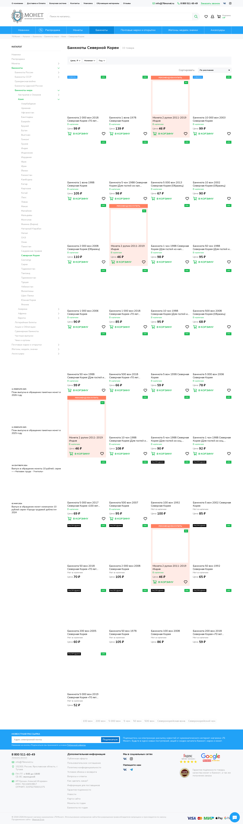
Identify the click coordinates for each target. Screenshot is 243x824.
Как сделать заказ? (77, 780)
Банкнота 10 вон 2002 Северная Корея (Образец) (209, 184)
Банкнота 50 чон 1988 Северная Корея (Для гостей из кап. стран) (86, 376)
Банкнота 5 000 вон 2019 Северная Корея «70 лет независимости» (83, 696)
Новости (71, 794)
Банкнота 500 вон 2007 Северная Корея (123, 504)
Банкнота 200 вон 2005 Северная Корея (81, 632)
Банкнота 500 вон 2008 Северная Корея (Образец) (209, 312)
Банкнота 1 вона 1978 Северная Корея (122, 119)
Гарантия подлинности (79, 789)
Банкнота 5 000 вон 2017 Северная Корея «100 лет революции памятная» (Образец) (83, 504)
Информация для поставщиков (83, 785)
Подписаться (110, 739)
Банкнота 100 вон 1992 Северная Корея (165, 504)
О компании (17, 3)
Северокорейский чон (201, 721)
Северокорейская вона (171, 721)
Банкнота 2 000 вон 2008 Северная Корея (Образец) (83, 247)
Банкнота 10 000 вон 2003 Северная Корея (209, 119)
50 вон (137, 721)
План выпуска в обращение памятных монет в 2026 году (36, 394)
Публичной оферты (76, 745)
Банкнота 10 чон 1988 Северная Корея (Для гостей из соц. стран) (128, 439)
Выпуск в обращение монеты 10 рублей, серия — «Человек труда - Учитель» (36, 470)
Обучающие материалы (107, 3)
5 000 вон (114, 721)
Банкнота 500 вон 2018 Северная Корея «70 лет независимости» (123, 376)
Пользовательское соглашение (84, 763)
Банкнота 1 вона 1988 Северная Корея (80, 184)
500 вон (149, 721)
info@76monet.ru (163, 3)
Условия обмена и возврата (82, 771)
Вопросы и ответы (77, 776)
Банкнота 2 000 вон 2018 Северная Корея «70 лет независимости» (83, 119)
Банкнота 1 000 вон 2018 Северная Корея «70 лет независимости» (124, 312)
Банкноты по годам (77, 807)
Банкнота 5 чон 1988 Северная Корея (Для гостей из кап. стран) (128, 184)
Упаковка (88, 3)
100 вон (88, 721)
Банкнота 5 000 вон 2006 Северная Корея (208, 376)
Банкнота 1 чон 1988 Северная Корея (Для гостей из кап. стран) (170, 247)
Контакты (74, 3)
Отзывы (127, 3)
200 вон (100, 721)
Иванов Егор (38, 819)
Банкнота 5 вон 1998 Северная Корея (170, 376)
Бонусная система (57, 3)
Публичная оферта (77, 758)
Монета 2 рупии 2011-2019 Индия (169, 119)
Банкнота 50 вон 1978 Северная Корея (123, 632)
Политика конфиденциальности (84, 767)
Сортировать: (187, 70)
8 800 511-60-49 (187, 3)
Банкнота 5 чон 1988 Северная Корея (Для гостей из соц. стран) (170, 439)
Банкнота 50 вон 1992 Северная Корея (206, 567)
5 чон (127, 721)
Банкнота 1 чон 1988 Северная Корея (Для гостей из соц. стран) (212, 439)
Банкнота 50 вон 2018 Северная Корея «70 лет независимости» (81, 567)
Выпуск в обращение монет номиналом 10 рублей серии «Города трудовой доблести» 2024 (34, 509)
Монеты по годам (76, 803)
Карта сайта (73, 798)
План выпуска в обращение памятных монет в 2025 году (36, 432)
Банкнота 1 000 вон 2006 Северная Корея (83, 312)
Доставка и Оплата (36, 3)
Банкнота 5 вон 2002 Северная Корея (212, 504)
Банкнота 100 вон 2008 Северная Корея (165, 632)
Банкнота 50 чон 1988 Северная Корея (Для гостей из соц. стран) (212, 247)
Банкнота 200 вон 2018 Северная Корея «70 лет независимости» (207, 632)
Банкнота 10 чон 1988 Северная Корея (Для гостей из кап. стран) (170, 312)
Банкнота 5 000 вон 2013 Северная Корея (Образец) (167, 184)
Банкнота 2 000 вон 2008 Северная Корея (124, 567)
